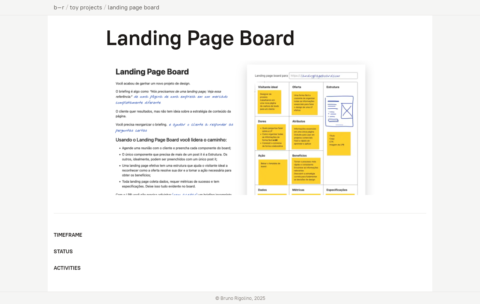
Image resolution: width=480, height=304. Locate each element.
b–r (59, 7)
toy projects (86, 7)
